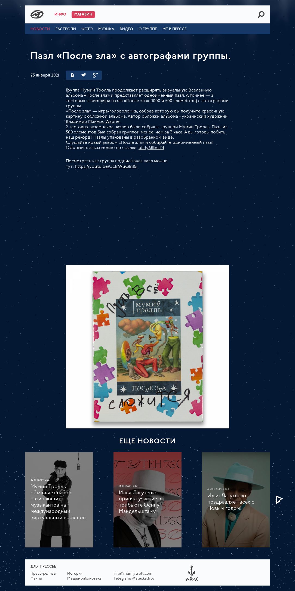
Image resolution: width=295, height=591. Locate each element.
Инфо (60, 15)
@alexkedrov (143, 579)
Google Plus (95, 75)
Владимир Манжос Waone (92, 122)
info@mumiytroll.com (132, 574)
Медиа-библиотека (84, 579)
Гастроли (66, 29)
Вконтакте (72, 75)
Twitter (83, 75)
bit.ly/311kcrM (151, 148)
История (74, 574)
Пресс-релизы (43, 574)
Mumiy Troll (37, 14)
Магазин (83, 15)
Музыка (106, 29)
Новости (40, 29)
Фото (87, 29)
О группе (148, 29)
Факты (36, 579)
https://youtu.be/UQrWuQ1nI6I (106, 166)
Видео (126, 29)
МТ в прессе (174, 29)
